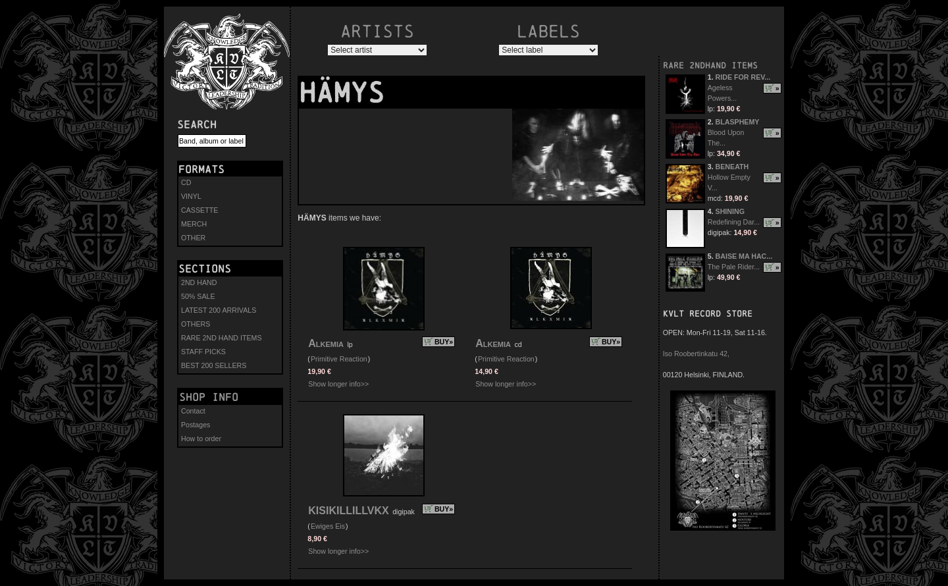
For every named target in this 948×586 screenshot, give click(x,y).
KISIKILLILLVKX (348, 510)
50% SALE (198, 296)
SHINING (730, 211)
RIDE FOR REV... (743, 77)
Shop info (208, 397)
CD (186, 182)
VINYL (191, 196)
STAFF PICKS (203, 352)
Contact (193, 411)
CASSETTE (199, 210)
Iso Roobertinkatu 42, (696, 354)
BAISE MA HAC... (744, 256)
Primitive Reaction (339, 359)
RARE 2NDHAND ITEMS (710, 65)
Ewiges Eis (328, 526)
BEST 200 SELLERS (213, 365)
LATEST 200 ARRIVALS (218, 310)
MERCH (194, 224)
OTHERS (195, 324)
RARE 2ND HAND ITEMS (221, 338)
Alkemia (326, 343)
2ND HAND (199, 282)
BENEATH (732, 167)
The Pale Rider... (734, 267)
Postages (195, 425)
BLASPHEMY (738, 122)
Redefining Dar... (734, 222)
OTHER (193, 238)
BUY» (443, 342)
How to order (201, 438)
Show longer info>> (338, 384)
